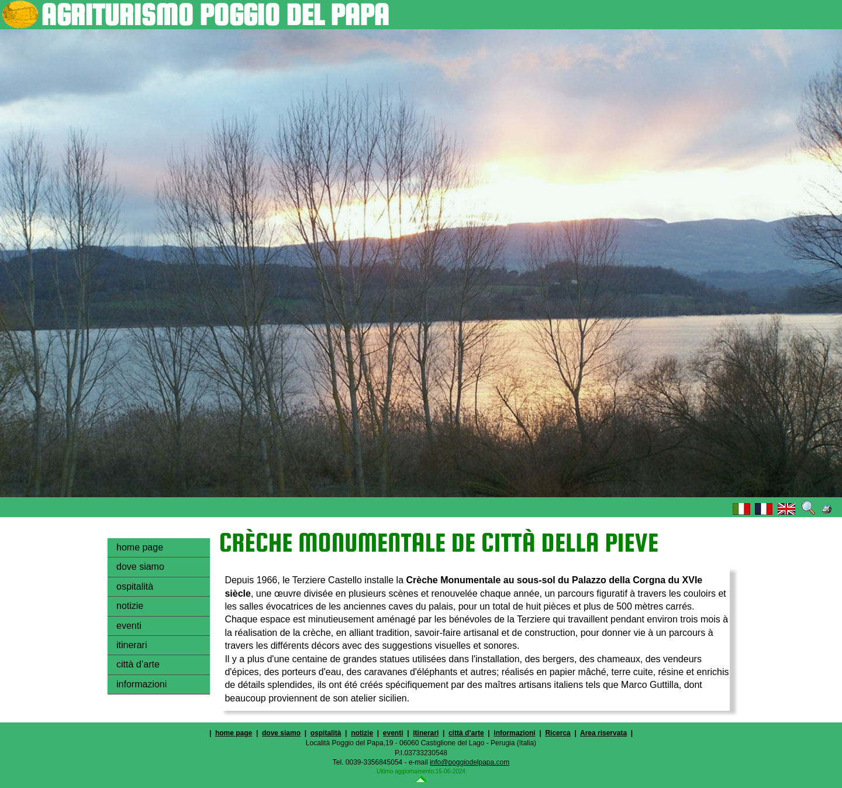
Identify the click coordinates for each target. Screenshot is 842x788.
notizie (129, 606)
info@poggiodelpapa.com (469, 762)
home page (139, 547)
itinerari (131, 645)
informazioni (141, 684)
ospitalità (134, 586)
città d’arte (138, 664)
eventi (129, 626)
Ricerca (557, 733)
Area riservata (603, 733)
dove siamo (140, 567)
